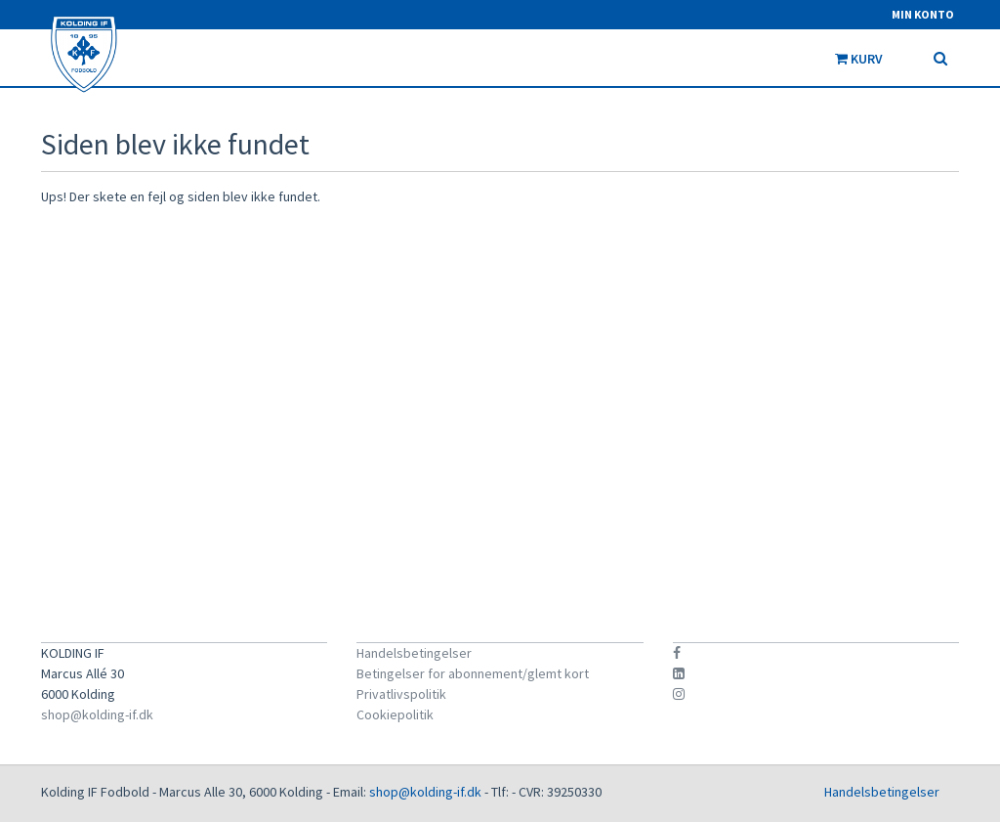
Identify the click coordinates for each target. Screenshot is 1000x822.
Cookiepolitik (395, 714)
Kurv (868, 58)
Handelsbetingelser (414, 653)
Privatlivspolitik (401, 694)
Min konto (923, 14)
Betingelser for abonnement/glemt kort (472, 673)
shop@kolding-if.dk (97, 714)
